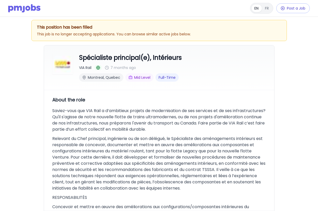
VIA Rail (85, 67)
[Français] (261, 8)
